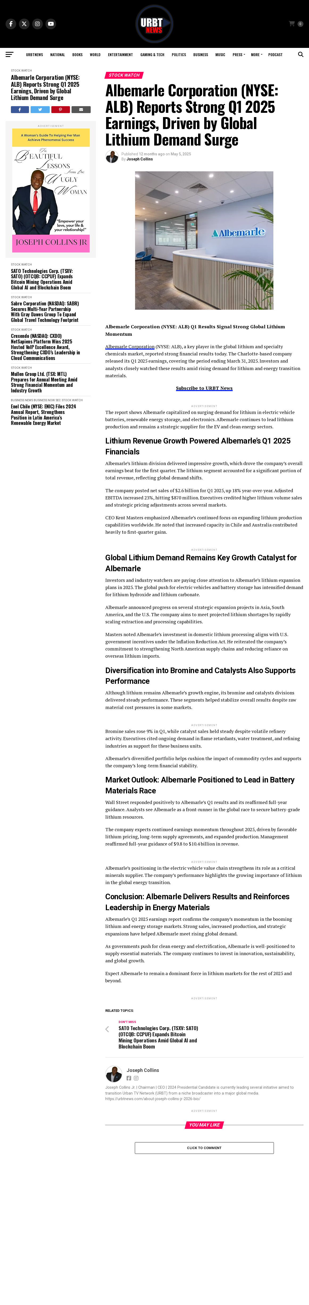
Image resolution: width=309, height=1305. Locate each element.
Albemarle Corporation (129, 346)
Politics (179, 54)
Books (77, 54)
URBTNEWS (34, 54)
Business (200, 54)
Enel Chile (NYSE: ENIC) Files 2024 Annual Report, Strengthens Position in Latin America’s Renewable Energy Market (43, 415)
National (57, 54)
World (95, 54)
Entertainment (120, 54)
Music (220, 54)
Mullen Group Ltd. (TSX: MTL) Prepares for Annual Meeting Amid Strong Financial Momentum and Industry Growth (44, 382)
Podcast (275, 54)
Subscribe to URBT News (204, 388)
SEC (58, 400)
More (255, 54)
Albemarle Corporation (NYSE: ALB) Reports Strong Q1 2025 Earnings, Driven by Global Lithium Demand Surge (45, 87)
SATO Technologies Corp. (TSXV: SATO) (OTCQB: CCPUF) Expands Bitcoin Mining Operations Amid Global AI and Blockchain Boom (42, 279)
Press (237, 54)
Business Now (44, 400)
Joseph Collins (140, 159)
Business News (22, 400)
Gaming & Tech (152, 54)
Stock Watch (21, 70)
